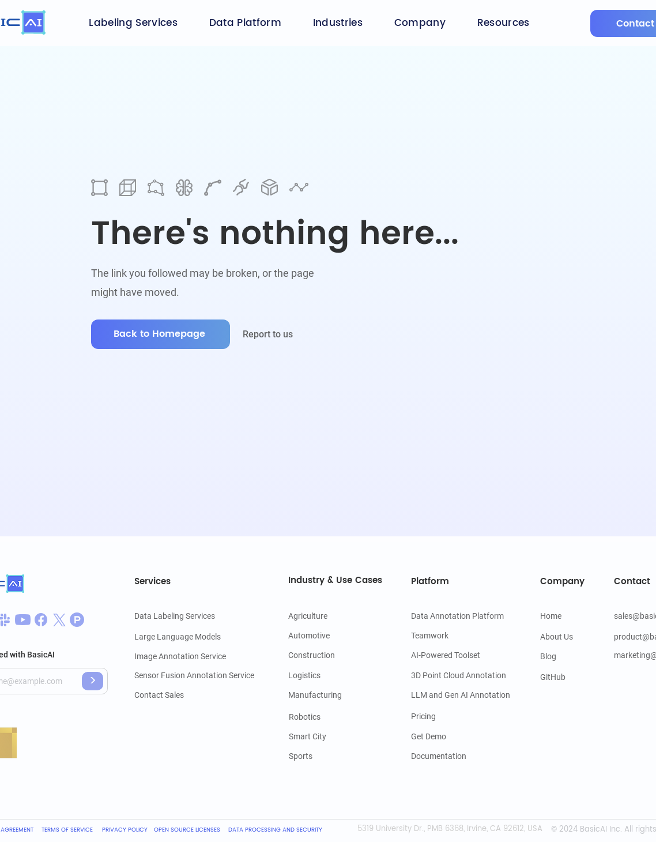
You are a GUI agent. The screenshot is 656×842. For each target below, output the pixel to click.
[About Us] (557, 636)
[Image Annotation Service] (187, 656)
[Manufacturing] (321, 694)
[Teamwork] (444, 635)
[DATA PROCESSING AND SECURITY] (276, 829)
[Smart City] (322, 736)
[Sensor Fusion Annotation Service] (194, 675)
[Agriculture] (321, 615)
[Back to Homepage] (160, 334)
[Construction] (315, 655)
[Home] (555, 615)
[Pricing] (444, 716)
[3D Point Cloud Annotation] (458, 675)
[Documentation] (444, 756)
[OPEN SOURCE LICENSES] (187, 829)
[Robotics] (322, 716)
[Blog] (555, 656)
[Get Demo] (444, 736)
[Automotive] (321, 635)
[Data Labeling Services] (174, 615)
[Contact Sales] (190, 694)
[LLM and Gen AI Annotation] (460, 694)
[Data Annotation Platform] (461, 615)
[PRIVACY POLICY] (125, 829)
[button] (133, 23)
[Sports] (322, 756)
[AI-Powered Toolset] (445, 655)
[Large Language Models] (177, 636)
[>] (92, 681)
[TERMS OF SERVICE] (68, 829)
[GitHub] (553, 677)
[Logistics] (325, 675)
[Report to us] (275, 334)
